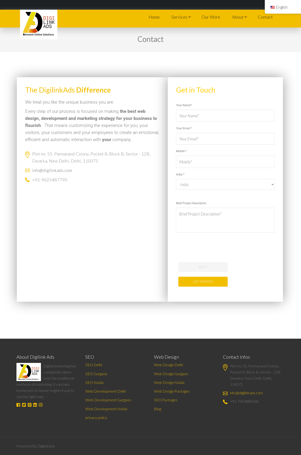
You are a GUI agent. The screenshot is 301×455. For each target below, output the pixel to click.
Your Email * (228, 133)
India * (228, 228)
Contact (265, 17)
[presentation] (214, 241)
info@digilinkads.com (56, 170)
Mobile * (228, 156)
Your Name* (228, 110)
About (238, 17)
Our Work (211, 17)
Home (154, 17)
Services (179, 17)
